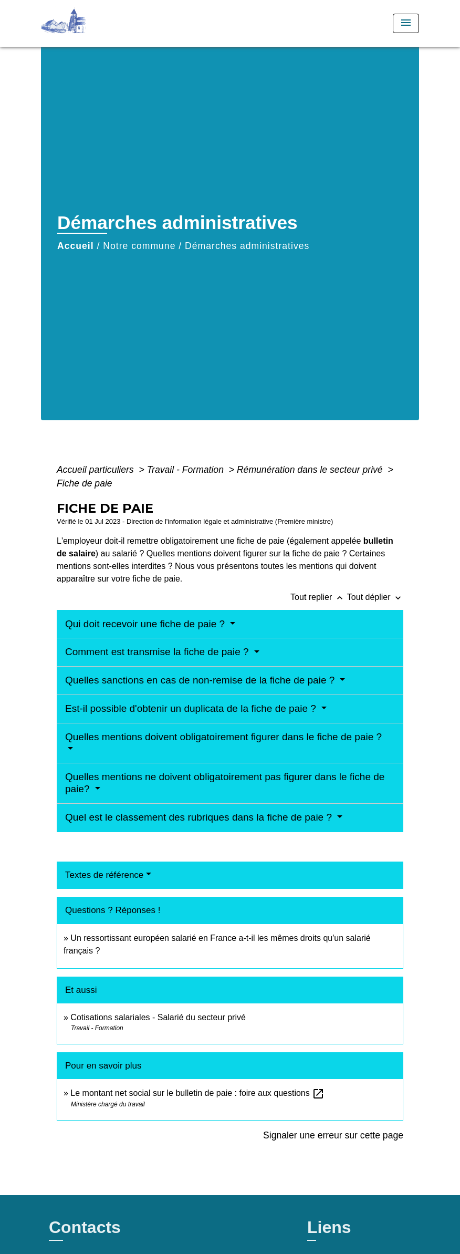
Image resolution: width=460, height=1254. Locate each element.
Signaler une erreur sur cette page (333, 1135)
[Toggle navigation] (406, 23)
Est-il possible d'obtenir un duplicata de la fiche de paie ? (192, 708)
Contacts (85, 1227)
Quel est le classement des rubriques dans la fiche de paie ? (199, 817)
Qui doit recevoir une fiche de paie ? (146, 623)
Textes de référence (104, 875)
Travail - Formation (186, 469)
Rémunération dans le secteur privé (311, 469)
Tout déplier (375, 597)
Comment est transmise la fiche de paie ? (158, 651)
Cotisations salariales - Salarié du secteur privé (157, 1017)
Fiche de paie (84, 483)
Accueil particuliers (97, 469)
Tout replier (318, 597)
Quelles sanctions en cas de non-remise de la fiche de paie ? (201, 680)
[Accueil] (106, 23)
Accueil (75, 246)
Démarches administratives (247, 246)
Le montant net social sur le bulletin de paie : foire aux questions (197, 1093)
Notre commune (139, 246)
